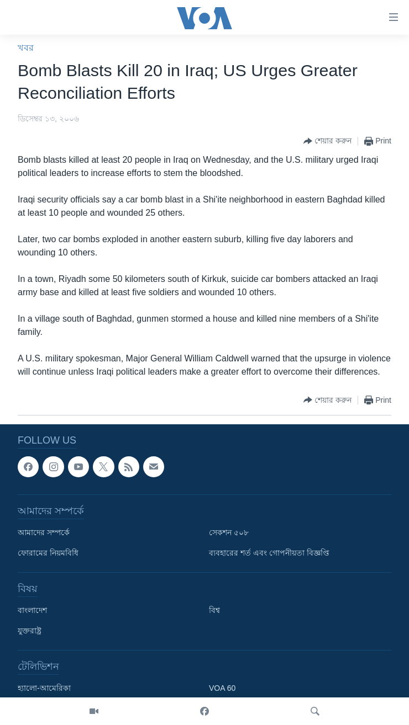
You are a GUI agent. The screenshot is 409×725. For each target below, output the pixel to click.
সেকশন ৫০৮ (229, 532)
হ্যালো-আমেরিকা (44, 688)
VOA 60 (222, 688)
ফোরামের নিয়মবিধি (48, 552)
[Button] (327, 141)
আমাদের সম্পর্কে (44, 532)
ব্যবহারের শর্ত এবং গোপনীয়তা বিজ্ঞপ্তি (269, 552)
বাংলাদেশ (32, 610)
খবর (26, 47)
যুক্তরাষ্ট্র (29, 630)
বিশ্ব (214, 610)
